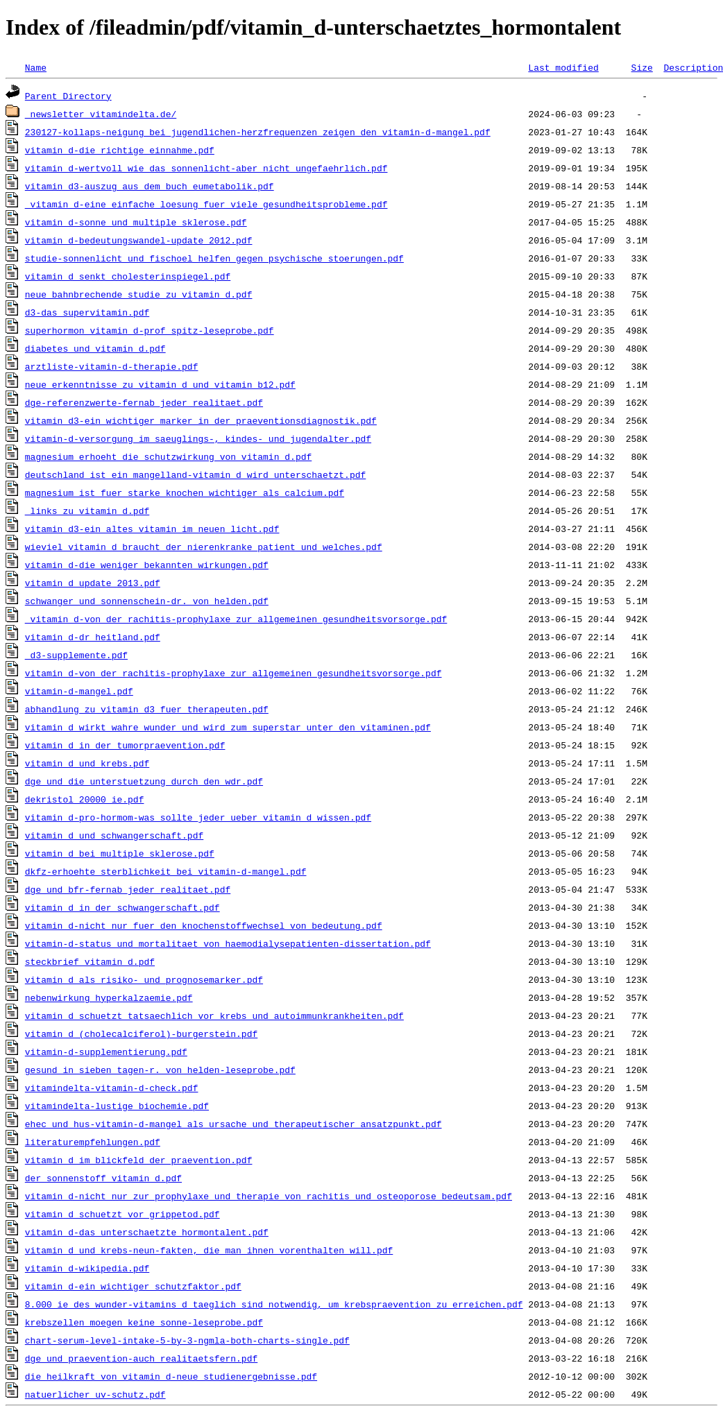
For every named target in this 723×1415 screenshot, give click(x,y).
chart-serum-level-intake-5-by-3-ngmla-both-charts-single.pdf (187, 1340)
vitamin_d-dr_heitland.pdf (92, 637)
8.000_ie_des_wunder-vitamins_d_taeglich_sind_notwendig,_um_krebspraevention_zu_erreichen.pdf (274, 1304)
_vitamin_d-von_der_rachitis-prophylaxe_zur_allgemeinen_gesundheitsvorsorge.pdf (236, 618)
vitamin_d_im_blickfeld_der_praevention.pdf (139, 1160)
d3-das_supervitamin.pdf (87, 312)
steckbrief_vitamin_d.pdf (90, 961)
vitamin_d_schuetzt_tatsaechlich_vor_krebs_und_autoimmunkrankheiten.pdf (214, 1015)
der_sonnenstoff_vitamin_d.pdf (103, 1178)
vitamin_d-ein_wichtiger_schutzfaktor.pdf (133, 1286)
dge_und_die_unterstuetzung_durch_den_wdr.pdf (144, 781)
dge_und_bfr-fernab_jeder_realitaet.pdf (127, 889)
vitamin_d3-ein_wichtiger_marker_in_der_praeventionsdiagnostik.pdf (201, 420)
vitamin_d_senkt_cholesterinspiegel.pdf (127, 276)
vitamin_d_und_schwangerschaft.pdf (114, 835)
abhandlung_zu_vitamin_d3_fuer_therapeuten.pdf (147, 709)
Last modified (563, 67)
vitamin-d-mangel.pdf (79, 691)
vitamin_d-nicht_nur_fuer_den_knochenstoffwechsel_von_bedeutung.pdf (203, 925)
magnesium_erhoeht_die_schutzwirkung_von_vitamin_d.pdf (168, 456)
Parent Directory (68, 95)
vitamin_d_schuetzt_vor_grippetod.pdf (122, 1214)
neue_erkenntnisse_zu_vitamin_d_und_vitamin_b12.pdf (160, 384)
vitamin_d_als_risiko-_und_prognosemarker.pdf (144, 979)
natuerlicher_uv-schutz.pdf (95, 1394)
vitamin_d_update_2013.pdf (92, 582)
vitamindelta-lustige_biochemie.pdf (117, 1105)
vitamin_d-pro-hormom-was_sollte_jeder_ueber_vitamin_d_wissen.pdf (198, 817)
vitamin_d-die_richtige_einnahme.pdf (119, 150)
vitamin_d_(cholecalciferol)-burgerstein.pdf (141, 1033)
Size (641, 67)
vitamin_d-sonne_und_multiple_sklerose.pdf (136, 222)
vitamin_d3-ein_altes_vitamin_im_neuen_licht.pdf (152, 528)
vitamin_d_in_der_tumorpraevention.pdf (125, 745)
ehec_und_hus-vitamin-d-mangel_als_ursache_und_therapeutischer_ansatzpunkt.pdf (233, 1123)
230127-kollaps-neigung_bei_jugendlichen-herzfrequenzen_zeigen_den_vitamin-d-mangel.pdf (258, 132)
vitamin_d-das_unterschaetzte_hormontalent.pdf (147, 1232)
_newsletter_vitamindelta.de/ (100, 114)
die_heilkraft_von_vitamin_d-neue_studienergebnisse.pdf (171, 1376)
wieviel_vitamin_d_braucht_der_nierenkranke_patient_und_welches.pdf (203, 546)
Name (35, 67)
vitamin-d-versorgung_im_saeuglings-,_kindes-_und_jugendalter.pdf (198, 438)
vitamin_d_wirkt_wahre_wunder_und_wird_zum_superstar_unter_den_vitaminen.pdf (228, 727)
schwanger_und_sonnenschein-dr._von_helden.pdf (147, 600)
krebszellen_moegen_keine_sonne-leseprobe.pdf (144, 1322)
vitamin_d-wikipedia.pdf (87, 1268)
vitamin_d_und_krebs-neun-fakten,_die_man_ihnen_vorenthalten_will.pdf (209, 1250)
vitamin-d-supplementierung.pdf (106, 1051)
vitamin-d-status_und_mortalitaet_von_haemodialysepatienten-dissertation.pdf (228, 943)
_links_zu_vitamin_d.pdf (87, 510)
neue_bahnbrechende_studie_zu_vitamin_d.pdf (139, 294)
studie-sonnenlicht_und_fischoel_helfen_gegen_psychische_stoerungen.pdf (214, 258)
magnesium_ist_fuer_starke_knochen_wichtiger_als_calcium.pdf (184, 492)
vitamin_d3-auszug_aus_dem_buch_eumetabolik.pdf (149, 186)
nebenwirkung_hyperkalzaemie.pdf (109, 997)
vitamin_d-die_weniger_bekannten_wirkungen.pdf (147, 564)
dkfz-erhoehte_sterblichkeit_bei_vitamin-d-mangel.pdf (166, 871)
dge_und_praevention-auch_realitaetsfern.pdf (141, 1358)
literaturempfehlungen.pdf (92, 1141)
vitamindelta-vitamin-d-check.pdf (111, 1087)
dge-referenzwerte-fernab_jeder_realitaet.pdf (144, 402)
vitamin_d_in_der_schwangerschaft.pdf (122, 907)
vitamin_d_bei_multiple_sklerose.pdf (119, 853)
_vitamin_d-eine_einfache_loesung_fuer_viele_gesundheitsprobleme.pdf (206, 204)
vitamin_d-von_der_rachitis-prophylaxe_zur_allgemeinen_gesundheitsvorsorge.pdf (233, 673)
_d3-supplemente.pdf (76, 655)
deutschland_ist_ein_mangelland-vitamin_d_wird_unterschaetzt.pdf (195, 474)
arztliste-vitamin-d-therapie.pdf (111, 366)
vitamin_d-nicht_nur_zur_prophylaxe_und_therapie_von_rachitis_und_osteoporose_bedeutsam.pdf (268, 1196)
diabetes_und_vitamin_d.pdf (95, 348)
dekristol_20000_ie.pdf (84, 799)
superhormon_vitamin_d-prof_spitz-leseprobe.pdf (149, 330)
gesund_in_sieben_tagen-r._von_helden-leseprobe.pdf (160, 1069)
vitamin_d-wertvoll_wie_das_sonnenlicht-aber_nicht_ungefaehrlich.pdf (206, 168)
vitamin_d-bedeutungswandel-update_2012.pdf (139, 240)
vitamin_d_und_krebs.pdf (87, 763)
